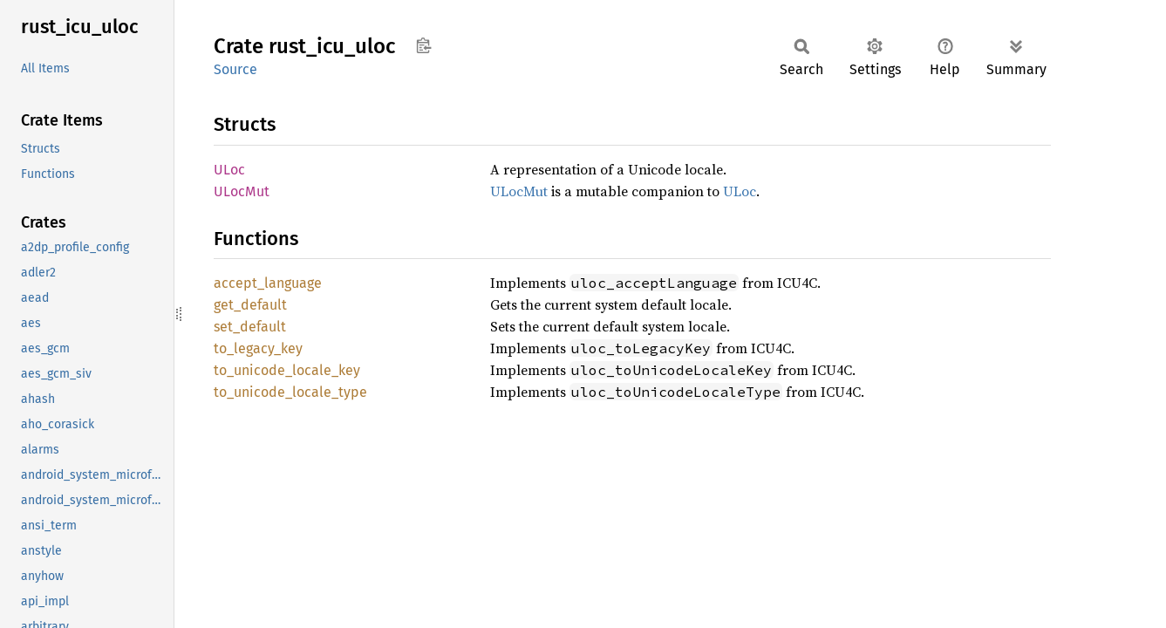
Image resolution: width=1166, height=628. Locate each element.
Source (235, 69)
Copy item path (423, 45)
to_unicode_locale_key (287, 370)
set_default (250, 326)
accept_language (268, 283)
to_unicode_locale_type (290, 392)
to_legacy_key (258, 348)
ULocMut (241, 191)
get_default (250, 305)
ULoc (229, 169)
